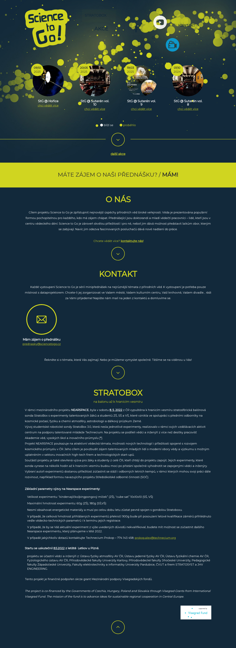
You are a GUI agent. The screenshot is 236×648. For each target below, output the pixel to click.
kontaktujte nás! (132, 241)
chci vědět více (48, 105)
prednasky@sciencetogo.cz (42, 344)
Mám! (170, 174)
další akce (118, 154)
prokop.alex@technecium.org (155, 538)
